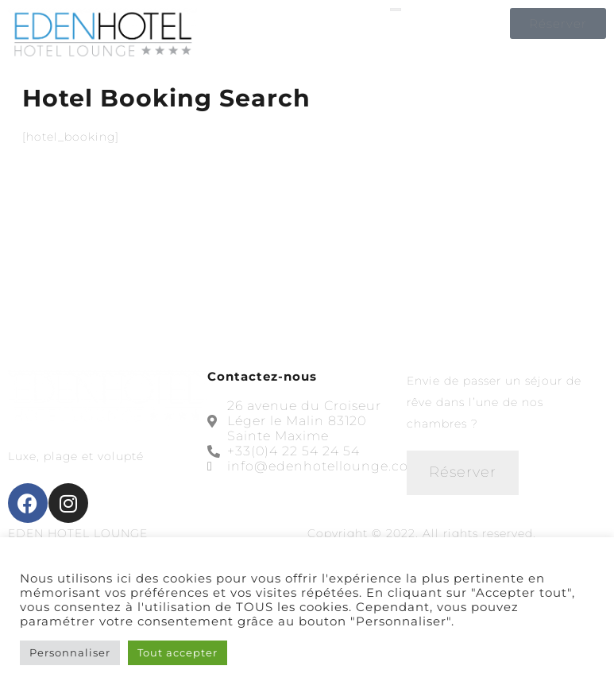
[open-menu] (395, 9)
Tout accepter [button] (177, 652)
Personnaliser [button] (69, 652)
